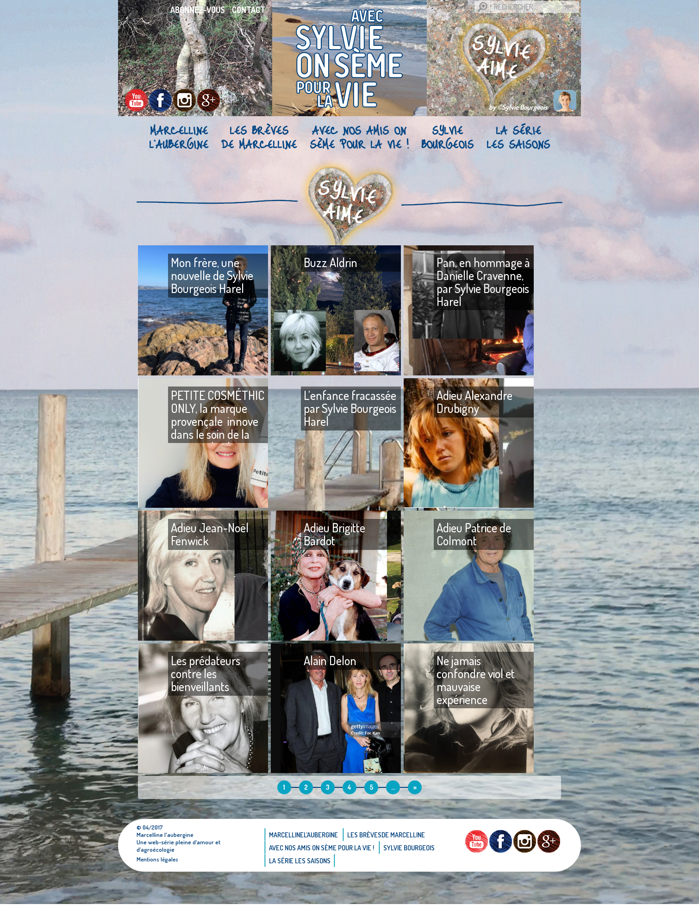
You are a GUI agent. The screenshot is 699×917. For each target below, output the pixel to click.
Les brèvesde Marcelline (259, 137)
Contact (248, 10)
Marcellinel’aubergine (178, 137)
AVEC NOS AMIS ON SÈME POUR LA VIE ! (359, 137)
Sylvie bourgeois (447, 137)
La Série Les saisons (518, 137)
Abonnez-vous (197, 10)
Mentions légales (158, 895)
